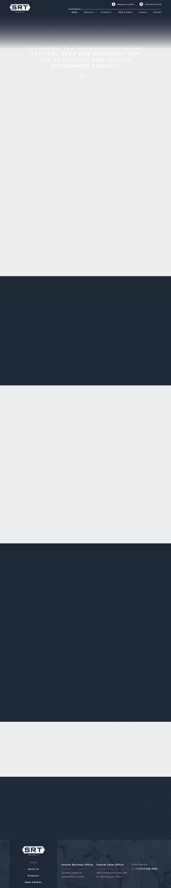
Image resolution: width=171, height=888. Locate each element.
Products (33, 860)
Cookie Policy (122, 881)
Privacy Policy (109, 881)
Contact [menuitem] (157, 12)
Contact (33, 880)
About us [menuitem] (88, 12)
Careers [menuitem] (143, 12)
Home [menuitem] (74, 12)
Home (33, 847)
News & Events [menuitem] (125, 12)
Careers (33, 873)
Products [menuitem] (105, 12)
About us (33, 854)
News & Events (33, 867)
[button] (94, 12)
